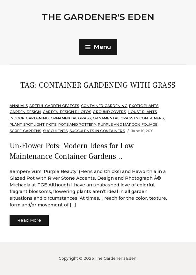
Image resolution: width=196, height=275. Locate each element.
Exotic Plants (143, 106)
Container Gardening (104, 106)
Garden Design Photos (67, 112)
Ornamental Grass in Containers (128, 118)
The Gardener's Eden (98, 16)
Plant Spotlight (27, 124)
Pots (51, 124)
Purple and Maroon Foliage (127, 124)
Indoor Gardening (29, 118)
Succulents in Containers (97, 131)
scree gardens (25, 131)
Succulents (55, 131)
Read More (29, 220)
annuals (19, 106)
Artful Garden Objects (54, 106)
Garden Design (25, 112)
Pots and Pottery (77, 124)
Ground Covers (109, 112)
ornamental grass (71, 118)
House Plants (142, 112)
